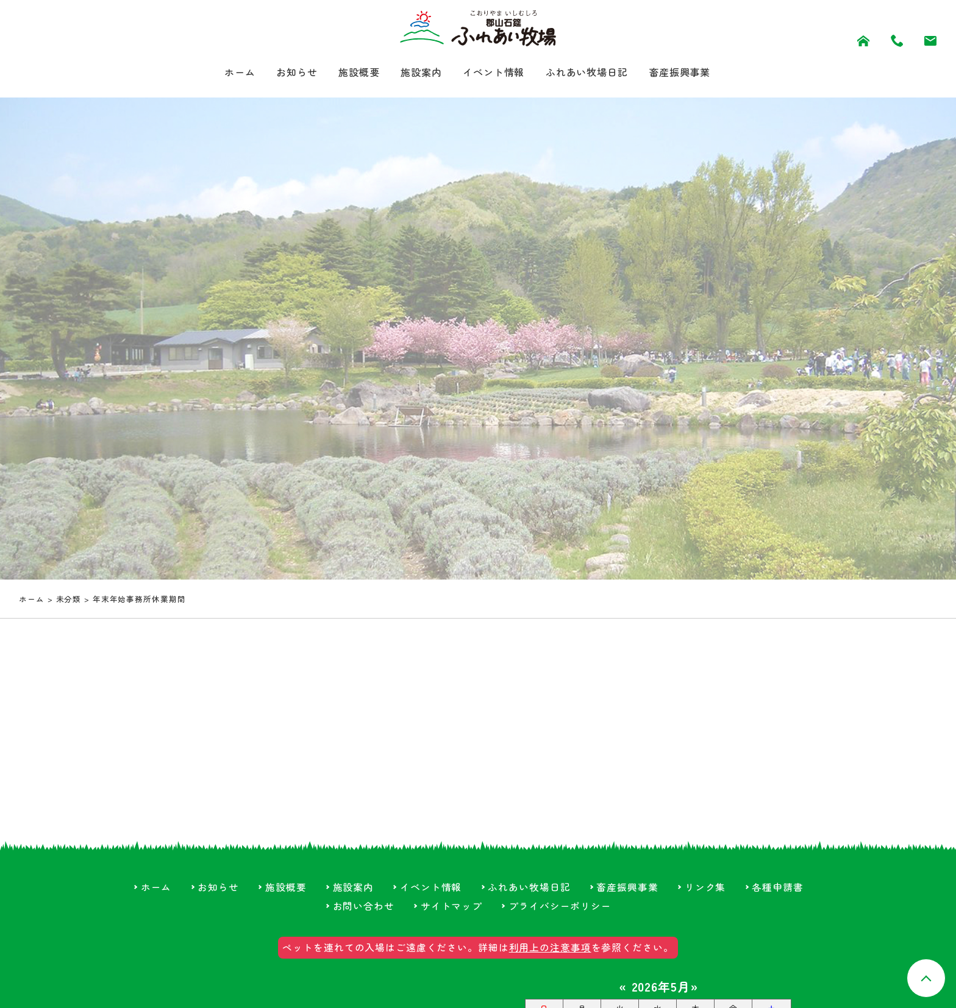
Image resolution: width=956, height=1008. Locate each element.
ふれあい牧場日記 (597, 72)
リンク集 (705, 888)
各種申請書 (778, 888)
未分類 (69, 600)
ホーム (219, 72)
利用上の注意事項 (550, 949)
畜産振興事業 (698, 72)
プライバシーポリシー (560, 908)
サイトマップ (451, 908)
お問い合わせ (363, 908)
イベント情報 (494, 72)
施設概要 (348, 72)
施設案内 (416, 72)
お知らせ (281, 72)
